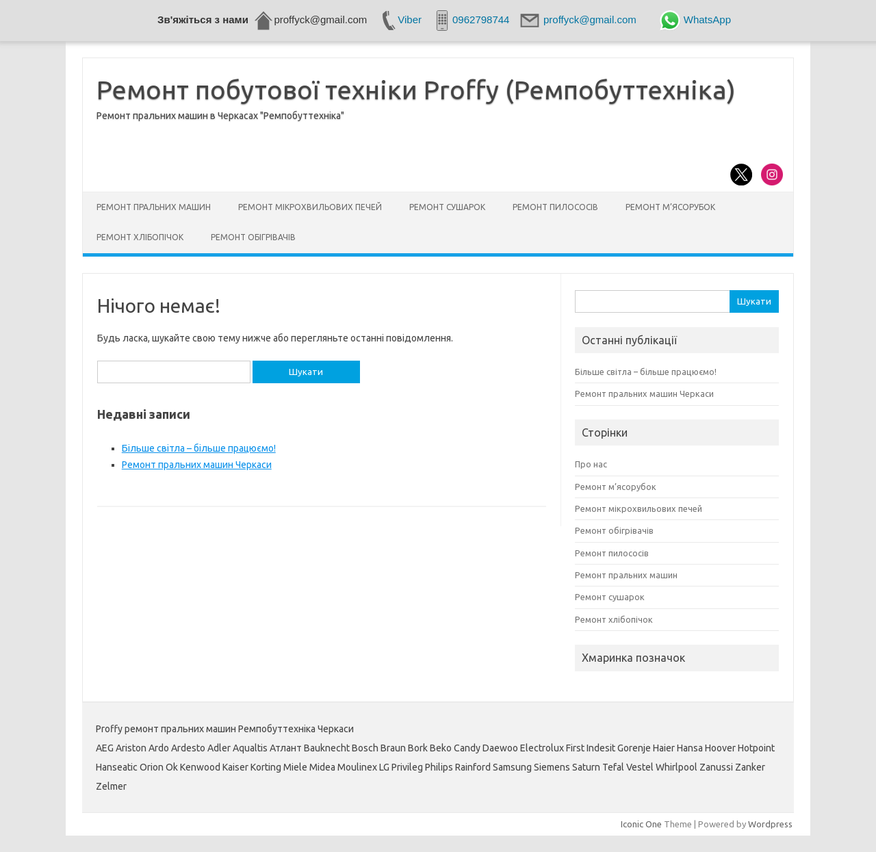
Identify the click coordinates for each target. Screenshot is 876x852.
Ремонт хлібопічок (139, 237)
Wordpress (770, 824)
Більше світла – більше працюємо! (199, 448)
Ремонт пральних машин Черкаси (197, 464)
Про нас (591, 464)
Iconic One (641, 824)
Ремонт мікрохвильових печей (310, 207)
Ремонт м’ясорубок (670, 207)
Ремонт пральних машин (153, 207)
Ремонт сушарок (447, 207)
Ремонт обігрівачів (253, 237)
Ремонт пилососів (555, 207)
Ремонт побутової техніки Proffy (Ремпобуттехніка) (416, 89)
